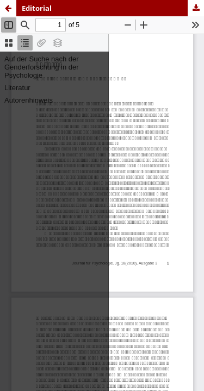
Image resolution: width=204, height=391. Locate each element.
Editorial (37, 8)
